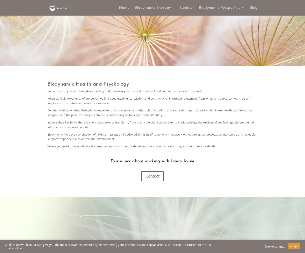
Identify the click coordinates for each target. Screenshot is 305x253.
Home (124, 8)
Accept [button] (294, 246)
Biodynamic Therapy (153, 8)
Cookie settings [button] (275, 246)
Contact (187, 8)
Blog (254, 8)
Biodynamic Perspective (220, 8)
